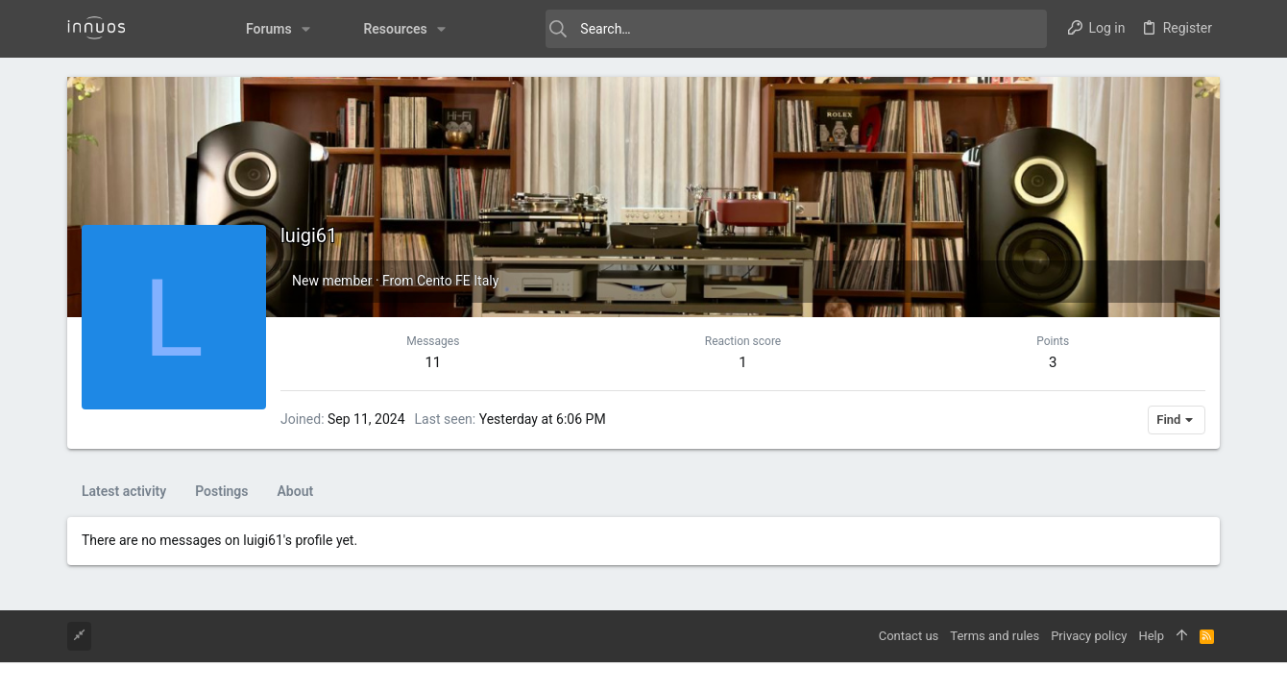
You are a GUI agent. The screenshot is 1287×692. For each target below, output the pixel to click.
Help (1151, 636)
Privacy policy (1089, 636)
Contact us (909, 636)
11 (433, 362)
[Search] (759, 29)
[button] (265, 29)
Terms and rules (994, 636)
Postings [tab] (221, 491)
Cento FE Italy (457, 280)
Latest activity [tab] (124, 491)
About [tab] (296, 491)
